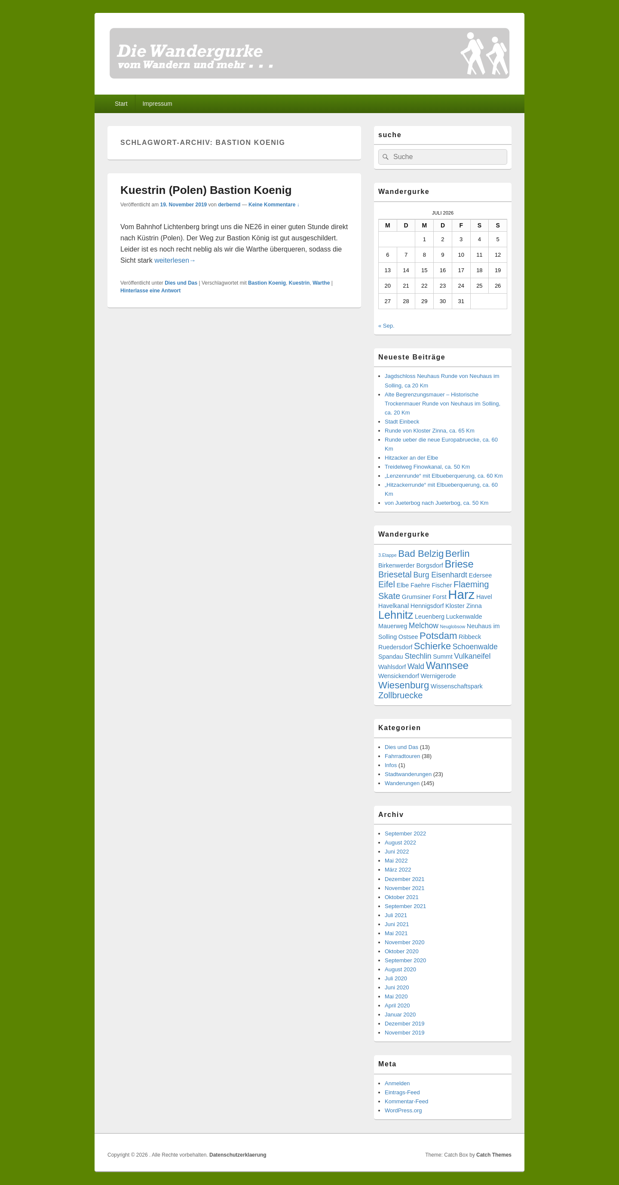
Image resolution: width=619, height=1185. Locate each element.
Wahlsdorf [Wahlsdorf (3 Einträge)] (392, 666)
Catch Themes (494, 1155)
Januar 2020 (400, 1014)
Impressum (157, 103)
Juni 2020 (397, 987)
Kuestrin (299, 283)
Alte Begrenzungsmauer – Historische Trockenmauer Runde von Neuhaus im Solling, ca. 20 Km (442, 403)
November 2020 (405, 942)
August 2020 (400, 969)
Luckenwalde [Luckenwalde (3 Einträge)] (464, 616)
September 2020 (405, 960)
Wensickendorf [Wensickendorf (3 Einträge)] (398, 675)
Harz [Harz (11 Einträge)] (461, 594)
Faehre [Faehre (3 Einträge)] (420, 585)
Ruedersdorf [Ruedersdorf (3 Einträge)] (395, 647)
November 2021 (405, 888)
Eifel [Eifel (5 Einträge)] (386, 584)
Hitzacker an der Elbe (411, 457)
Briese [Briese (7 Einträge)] (458, 564)
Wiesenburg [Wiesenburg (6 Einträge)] (403, 685)
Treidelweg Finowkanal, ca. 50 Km (427, 467)
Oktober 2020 (402, 951)
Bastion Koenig (267, 283)
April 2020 (397, 1005)
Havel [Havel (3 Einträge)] (484, 596)
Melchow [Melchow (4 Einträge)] (423, 625)
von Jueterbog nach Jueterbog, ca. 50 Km (436, 503)
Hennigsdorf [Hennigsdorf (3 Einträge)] (427, 605)
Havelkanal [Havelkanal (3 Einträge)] (393, 605)
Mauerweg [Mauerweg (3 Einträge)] (392, 626)
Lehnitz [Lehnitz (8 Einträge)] (395, 615)
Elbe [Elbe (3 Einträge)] (403, 585)
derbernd (229, 205)
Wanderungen (402, 783)
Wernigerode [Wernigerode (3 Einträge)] (438, 675)
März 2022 (398, 869)
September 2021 (405, 906)
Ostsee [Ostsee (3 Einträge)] (408, 636)
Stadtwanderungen (408, 774)
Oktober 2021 (402, 897)
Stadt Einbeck (402, 421)
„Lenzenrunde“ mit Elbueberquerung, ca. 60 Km (444, 476)
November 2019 (405, 1032)
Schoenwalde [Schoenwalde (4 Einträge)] (475, 646)
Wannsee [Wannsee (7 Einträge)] (447, 665)
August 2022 (400, 842)
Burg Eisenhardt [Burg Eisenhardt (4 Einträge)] (440, 575)
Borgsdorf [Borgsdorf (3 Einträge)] (429, 565)
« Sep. (386, 325)
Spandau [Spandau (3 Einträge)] (390, 656)
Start (121, 103)
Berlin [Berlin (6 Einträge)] (457, 553)
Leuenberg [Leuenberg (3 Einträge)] (429, 616)
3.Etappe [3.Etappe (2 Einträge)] (387, 555)
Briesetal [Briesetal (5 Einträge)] (395, 574)
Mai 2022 (396, 860)
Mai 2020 (396, 996)
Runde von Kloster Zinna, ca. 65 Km (430, 430)
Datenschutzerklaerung (238, 1155)
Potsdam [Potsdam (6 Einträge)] (438, 635)
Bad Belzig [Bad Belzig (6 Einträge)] (421, 553)
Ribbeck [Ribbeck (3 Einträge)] (470, 636)
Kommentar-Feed (406, 1101)
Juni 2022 (397, 851)
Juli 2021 (396, 915)
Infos (391, 765)
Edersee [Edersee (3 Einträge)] (480, 575)
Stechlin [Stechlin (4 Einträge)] (417, 656)
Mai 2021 (396, 933)
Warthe (321, 283)
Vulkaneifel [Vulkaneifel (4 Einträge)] (472, 656)
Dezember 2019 (405, 1023)
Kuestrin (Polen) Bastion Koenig (206, 190)
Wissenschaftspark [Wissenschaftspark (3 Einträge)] (457, 686)
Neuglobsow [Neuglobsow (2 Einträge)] (453, 626)
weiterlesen (175, 260)
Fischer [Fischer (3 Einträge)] (442, 585)
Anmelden (397, 1083)
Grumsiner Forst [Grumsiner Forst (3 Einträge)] (424, 596)
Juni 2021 (397, 924)
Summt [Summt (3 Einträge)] (443, 656)
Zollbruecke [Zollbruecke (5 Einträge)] (400, 695)
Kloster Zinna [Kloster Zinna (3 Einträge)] (463, 605)
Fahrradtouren (402, 756)
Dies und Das (181, 283)
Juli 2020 (396, 978)
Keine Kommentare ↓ (274, 205)
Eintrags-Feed (402, 1092)
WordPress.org (403, 1110)
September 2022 (405, 833)
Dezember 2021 (405, 879)
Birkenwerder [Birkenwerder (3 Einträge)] (396, 565)
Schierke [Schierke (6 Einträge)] (432, 646)
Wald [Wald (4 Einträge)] (416, 666)
